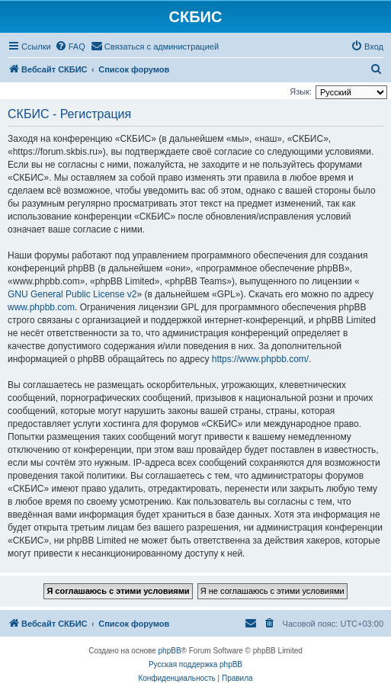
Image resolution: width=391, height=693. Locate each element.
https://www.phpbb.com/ (260, 359)
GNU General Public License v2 (72, 294)
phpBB (170, 650)
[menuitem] (70, 46)
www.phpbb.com (41, 307)
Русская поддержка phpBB (195, 664)
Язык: (301, 91)
